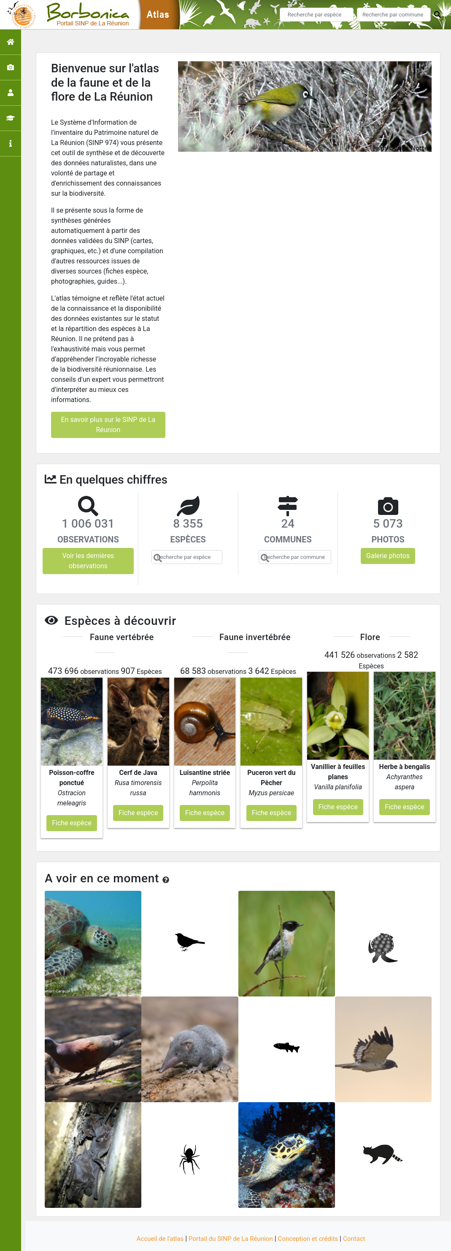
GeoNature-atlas (211, 1239)
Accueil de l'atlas (155, 1214)
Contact (360, 1214)
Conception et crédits (311, 1214)
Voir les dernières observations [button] (88, 561)
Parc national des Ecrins (315, 1239)
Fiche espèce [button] (71, 798)
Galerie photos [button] (388, 556)
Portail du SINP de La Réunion (229, 1214)
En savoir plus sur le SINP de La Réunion (108, 425)
